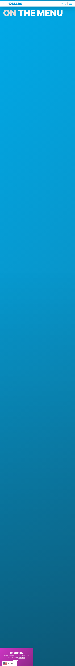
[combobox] (9, 663)
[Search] (58, 5)
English (8, 664)
